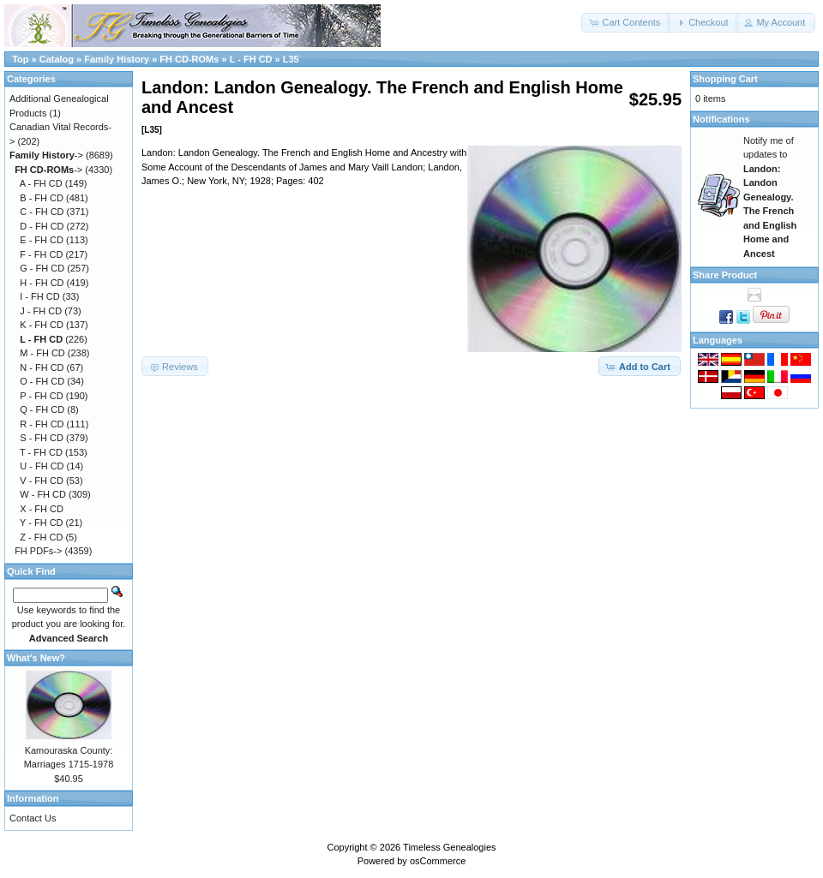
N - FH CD (41, 367)
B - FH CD (41, 198)
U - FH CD (41, 466)
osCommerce (438, 861)
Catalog (56, 59)
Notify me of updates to (769, 197)
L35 (291, 59)
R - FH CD (41, 424)
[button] (625, 23)
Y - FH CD (41, 522)
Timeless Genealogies (449, 847)
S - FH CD (41, 438)
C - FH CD (41, 211)
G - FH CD (42, 268)
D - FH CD (41, 226)
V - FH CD (41, 480)
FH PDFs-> (38, 551)
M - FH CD (42, 353)
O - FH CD (42, 381)
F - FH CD (41, 254)
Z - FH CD (41, 537)
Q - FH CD (42, 409)
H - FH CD (41, 283)
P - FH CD (41, 396)
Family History (116, 59)
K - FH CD (41, 325)
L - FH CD (251, 59)
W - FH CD (43, 494)
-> (46, 155)
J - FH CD (41, 311)
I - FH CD (39, 296)
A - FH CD (41, 183)
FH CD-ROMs (189, 59)
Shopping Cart (725, 79)
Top (20, 59)
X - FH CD (41, 509)
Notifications (721, 119)
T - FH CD (41, 452)
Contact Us (32, 818)
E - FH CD (41, 240)
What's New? (36, 658)
